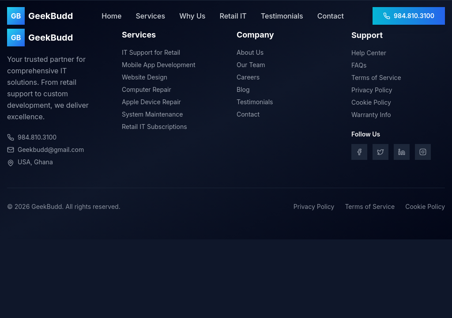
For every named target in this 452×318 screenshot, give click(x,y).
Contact (330, 15)
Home (111, 15)
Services (150, 15)
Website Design (144, 77)
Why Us (192, 15)
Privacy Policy (371, 92)
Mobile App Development (159, 65)
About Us (250, 53)
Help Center (368, 55)
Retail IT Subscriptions (154, 127)
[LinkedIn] (402, 154)
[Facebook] (359, 154)
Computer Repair (146, 90)
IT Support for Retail (151, 53)
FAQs (358, 67)
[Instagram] (423, 154)
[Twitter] (380, 154)
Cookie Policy (371, 104)
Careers (248, 78)
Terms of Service (376, 79)
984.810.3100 (408, 15)
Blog (243, 91)
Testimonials (282, 15)
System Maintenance (152, 114)
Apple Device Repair (151, 102)
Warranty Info (371, 117)
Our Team (251, 66)
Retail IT (232, 15)
